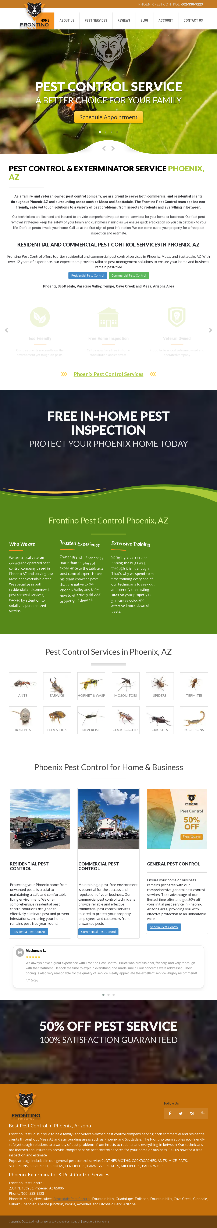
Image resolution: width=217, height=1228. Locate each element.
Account (166, 20)
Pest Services (96, 20)
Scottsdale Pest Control (71, 1198)
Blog (144, 20)
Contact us (193, 20)
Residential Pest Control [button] (29, 932)
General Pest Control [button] (164, 927)
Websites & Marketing (96, 1221)
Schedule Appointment (109, 117)
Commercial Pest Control (128, 275)
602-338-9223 (192, 4)
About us (67, 20)
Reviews (124, 20)
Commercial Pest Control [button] (98, 932)
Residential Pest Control (87, 275)
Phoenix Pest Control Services (108, 379)
